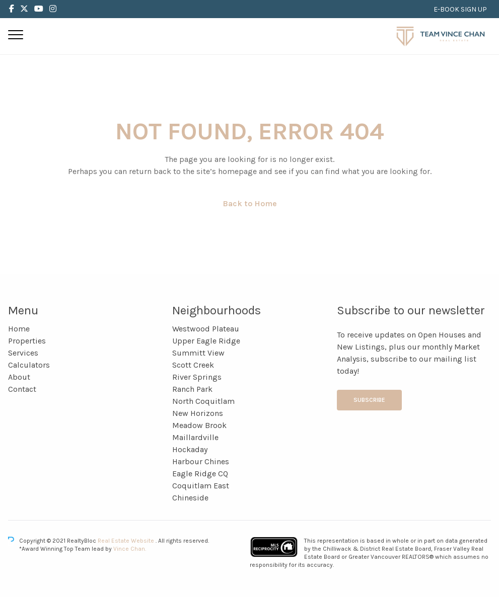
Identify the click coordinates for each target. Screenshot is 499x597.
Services (23, 353)
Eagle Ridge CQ (200, 473)
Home (19, 328)
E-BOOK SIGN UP (460, 9)
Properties (27, 341)
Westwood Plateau (205, 328)
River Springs (197, 377)
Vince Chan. (129, 548)
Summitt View (198, 353)
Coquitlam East (200, 485)
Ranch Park (192, 389)
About (19, 377)
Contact (22, 389)
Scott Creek (193, 365)
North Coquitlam (203, 401)
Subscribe (369, 399)
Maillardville (195, 437)
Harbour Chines (200, 461)
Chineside (190, 497)
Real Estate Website (127, 540)
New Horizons (197, 413)
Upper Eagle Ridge (206, 341)
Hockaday (189, 449)
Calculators (29, 365)
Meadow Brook (199, 425)
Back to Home (250, 203)
